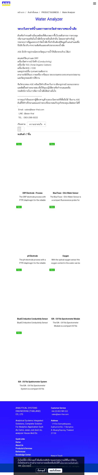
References (20, 452)
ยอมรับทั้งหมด (55, 470)
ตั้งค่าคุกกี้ (41, 470)
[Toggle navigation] (94, 4)
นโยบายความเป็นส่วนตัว (69, 463)
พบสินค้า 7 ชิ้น (24, 134)
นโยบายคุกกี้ (26, 465)
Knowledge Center (23, 455)
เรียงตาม (22, 124)
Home (18, 442)
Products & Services (24, 448)
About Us (19, 445)
